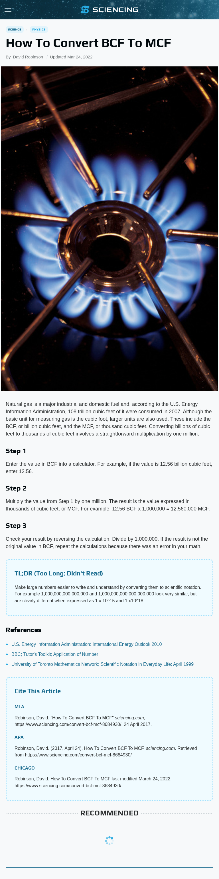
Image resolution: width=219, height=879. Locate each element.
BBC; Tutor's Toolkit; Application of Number (54, 654)
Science (14, 29)
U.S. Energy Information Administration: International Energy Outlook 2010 (86, 644)
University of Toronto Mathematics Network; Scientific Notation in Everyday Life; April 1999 (102, 664)
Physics (39, 29)
